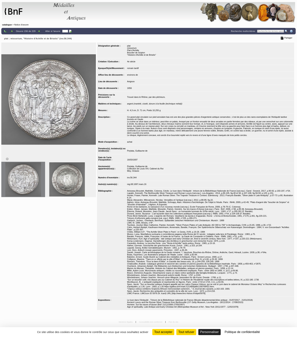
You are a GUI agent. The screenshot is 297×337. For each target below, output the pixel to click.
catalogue (7, 25)
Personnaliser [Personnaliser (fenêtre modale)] (209, 332)
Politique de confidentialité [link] (242, 332)
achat (129, 142)
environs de (132, 75)
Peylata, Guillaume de (137, 151)
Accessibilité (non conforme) (151, 322)
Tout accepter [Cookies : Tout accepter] (163, 332)
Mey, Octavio (133, 171)
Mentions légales (126, 322)
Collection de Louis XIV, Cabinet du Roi (145, 168)
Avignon (131, 81)
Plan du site (173, 322)
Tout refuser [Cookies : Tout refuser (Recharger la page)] (186, 332)
